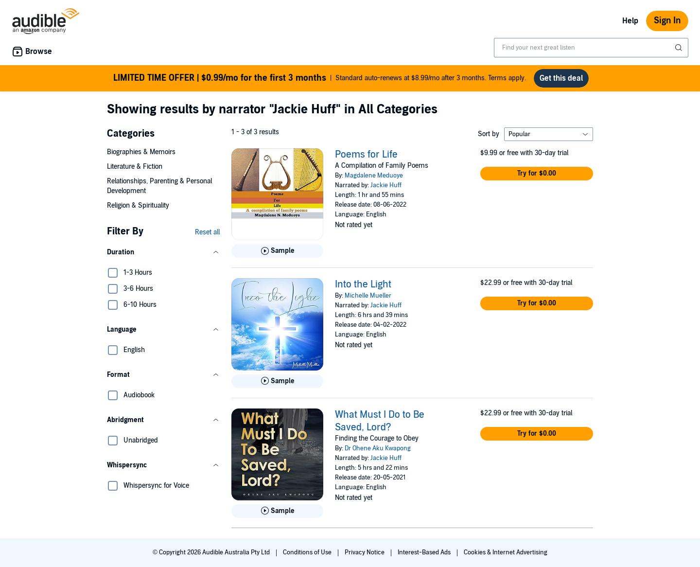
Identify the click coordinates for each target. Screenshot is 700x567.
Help (630, 21)
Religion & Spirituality (138, 205)
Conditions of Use (308, 552)
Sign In (667, 21)
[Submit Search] (679, 47)
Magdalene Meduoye (374, 175)
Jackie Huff (386, 185)
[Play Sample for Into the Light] (277, 381)
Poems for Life (366, 154)
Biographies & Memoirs (141, 152)
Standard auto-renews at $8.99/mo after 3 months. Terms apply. (319, 78)
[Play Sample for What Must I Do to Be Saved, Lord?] (277, 511)
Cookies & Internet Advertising (505, 552)
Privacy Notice (365, 552)
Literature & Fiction (134, 166)
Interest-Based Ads (425, 552)
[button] (163, 252)
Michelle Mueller (368, 296)
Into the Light (363, 284)
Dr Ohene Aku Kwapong (378, 448)
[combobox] (591, 47)
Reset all (207, 232)
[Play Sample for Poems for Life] (277, 251)
